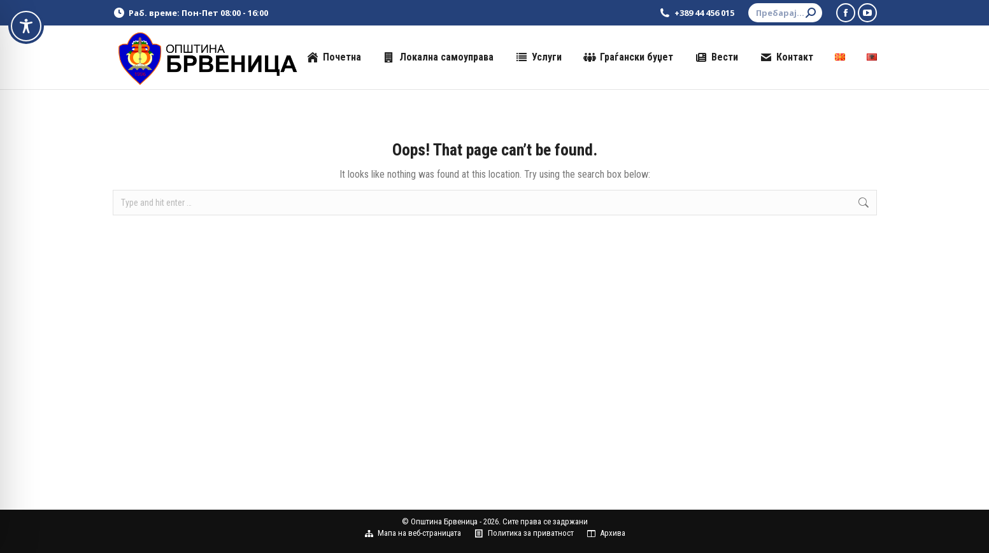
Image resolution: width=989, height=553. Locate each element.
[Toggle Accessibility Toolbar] (26, 26)
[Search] (785, 13)
